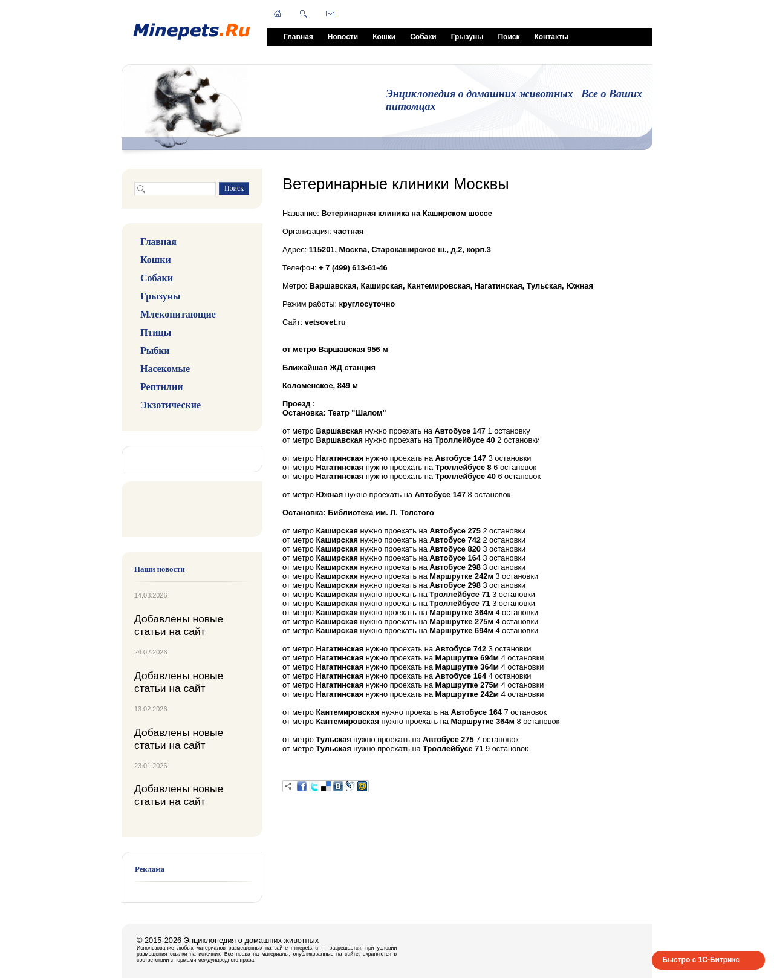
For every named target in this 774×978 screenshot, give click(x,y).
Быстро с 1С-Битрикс (701, 960)
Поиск (508, 37)
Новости (343, 37)
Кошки (383, 37)
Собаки (423, 37)
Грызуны (467, 37)
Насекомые (165, 368)
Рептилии (161, 387)
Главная (298, 37)
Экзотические (170, 405)
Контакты (551, 37)
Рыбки (155, 350)
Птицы (155, 332)
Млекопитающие (178, 314)
